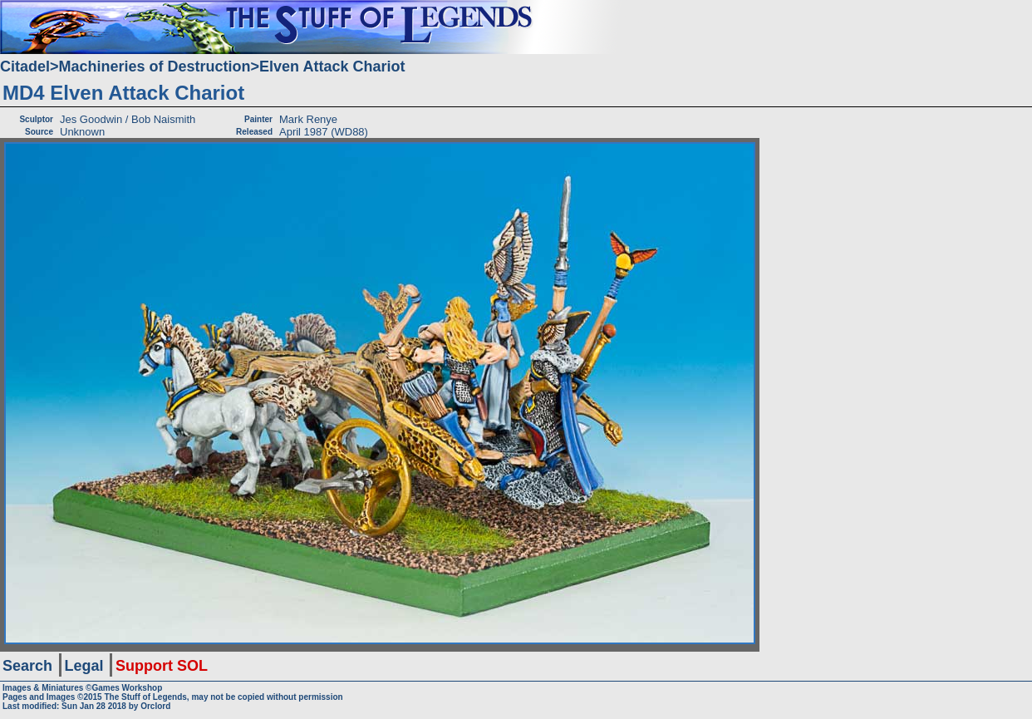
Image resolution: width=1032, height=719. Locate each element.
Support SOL (161, 665)
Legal (84, 665)
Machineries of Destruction (155, 66)
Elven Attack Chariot (332, 66)
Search (27, 665)
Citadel (25, 66)
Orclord (155, 706)
